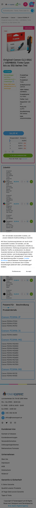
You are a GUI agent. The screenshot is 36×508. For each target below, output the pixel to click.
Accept (28, 271)
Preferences (16, 271)
